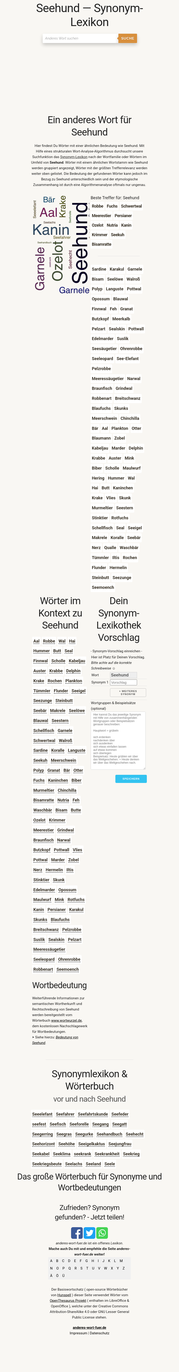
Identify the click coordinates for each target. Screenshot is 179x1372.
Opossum (67, 889)
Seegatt (119, 1124)
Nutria (63, 800)
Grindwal (65, 830)
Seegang (100, 1124)
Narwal (63, 840)
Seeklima (61, 1153)
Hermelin (54, 869)
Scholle (58, 660)
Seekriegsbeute (47, 1163)
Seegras (64, 1134)
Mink (59, 899)
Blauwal (40, 720)
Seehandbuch (109, 1134)
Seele (109, 1163)
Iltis (69, 869)
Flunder (61, 690)
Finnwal (40, 660)
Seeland (93, 1163)
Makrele (57, 710)
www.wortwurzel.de (66, 1020)
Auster (39, 670)
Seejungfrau (119, 1143)
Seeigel (79, 690)
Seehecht (135, 1134)
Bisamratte (43, 800)
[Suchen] (80, 38)
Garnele (65, 730)
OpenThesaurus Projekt (68, 1301)
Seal (69, 650)
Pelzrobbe (71, 929)
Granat (54, 770)
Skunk (59, 879)
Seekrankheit (107, 1153)
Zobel (73, 859)
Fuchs (39, 780)
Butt (57, 650)
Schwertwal (44, 740)
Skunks (40, 919)
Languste (76, 750)
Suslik (39, 939)
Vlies (77, 849)
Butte (76, 810)
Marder (58, 859)
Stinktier (41, 879)
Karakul (76, 909)
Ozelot (39, 820)
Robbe (49, 641)
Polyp (38, 770)
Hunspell (64, 1295)
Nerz (37, 869)
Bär (67, 770)
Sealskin (56, 939)
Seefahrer (65, 1114)
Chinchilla (67, 790)
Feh (75, 800)
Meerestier (43, 830)
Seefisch (58, 1124)
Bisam (61, 810)
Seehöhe (66, 1143)
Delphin (73, 670)
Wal (62, 641)
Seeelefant (42, 1114)
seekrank (82, 1153)
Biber (77, 780)
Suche (127, 38)
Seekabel (40, 1153)
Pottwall (61, 849)
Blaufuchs (60, 919)
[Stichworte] (118, 741)
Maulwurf (42, 899)
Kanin (38, 909)
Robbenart (43, 969)
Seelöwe (77, 710)
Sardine (40, 750)
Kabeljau (77, 660)
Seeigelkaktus (91, 1143)
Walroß (65, 740)
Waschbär (42, 810)
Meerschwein (63, 760)
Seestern (60, 720)
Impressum (78, 1333)
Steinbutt (64, 700)
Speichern (131, 778)
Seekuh (40, 760)
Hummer (41, 650)
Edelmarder (44, 889)
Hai (72, 641)
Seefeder (119, 1114)
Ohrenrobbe (69, 959)
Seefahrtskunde (93, 1114)
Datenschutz (99, 1333)
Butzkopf (41, 849)
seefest (39, 1124)
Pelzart (74, 939)
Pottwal (40, 859)
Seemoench (67, 969)
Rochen (55, 680)
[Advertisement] (89, 79)
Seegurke (84, 1134)
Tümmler (41, 690)
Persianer (57, 909)
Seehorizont (43, 1143)
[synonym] (123, 682)
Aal (36, 641)
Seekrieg (131, 1153)
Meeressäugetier (49, 949)
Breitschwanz (46, 929)
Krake (38, 680)
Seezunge (42, 700)
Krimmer (57, 820)
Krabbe (56, 670)
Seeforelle (79, 1124)
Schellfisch (43, 730)
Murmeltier (43, 790)
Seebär (40, 710)
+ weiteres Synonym (128, 693)
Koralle (58, 750)
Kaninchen (58, 780)
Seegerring (42, 1134)
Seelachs (73, 1163)
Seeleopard (44, 959)
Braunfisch (43, 840)
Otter (78, 770)
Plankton (73, 680)
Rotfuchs (76, 899)
